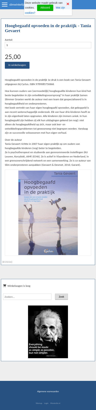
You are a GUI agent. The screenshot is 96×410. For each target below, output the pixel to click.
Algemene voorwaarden (48, 391)
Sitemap (39, 403)
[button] (87, 174)
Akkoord (45, 7)
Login (46, 403)
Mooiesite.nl (55, 403)
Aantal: (9, 39)
